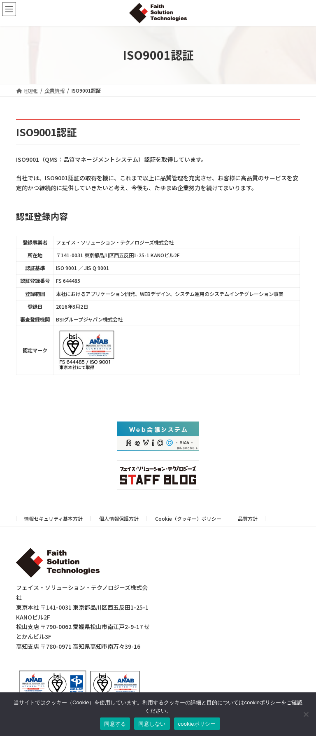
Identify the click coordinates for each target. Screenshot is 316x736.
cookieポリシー (197, 724)
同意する (115, 724)
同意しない (151, 724)
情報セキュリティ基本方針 (53, 518)
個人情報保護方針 (119, 518)
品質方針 (248, 518)
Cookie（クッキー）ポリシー (188, 518)
